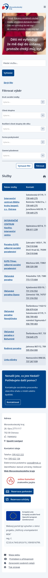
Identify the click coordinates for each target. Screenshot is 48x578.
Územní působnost (10, 150)
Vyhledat (8, 72)
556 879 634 (32, 309)
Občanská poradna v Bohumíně (9, 335)
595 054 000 (32, 350)
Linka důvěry (10, 359)
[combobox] (23, 102)
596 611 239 (32, 229)
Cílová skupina (8, 110)
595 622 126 (14, 458)
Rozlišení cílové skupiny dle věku (16, 124)
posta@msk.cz (34, 462)
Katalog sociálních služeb (26, 18)
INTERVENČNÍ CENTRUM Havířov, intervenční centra (11, 227)
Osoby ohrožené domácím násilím (23, 21)
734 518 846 (32, 246)
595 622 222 (18, 454)
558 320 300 (32, 266)
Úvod (10, 18)
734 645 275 (32, 337)
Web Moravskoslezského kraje (19, 471)
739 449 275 (32, 198)
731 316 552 (32, 291)
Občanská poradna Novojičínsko (10, 315)
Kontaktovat (13, 402)
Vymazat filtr (24, 165)
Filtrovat (40, 165)
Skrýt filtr (8, 82)
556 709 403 (32, 316)
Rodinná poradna (12, 348)
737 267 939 (32, 361)
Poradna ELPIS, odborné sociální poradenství (12, 248)
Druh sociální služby (10, 97)
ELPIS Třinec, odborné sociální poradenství (12, 265)
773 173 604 (32, 279)
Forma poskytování (10, 137)
